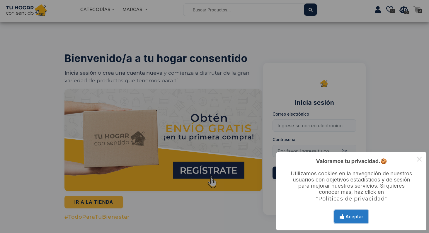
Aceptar (351, 217)
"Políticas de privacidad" (351, 199)
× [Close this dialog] (419, 159)
